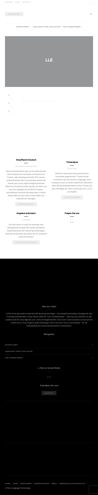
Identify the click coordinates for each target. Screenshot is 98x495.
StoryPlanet (22, 27)
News (54, 483)
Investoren (26, 483)
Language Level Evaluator (46, 27)
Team (15, 483)
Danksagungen (41, 483)
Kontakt (9, 2)
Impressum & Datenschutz (72, 483)
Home (7, 483)
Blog (17, 2)
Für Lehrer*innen (71, 27)
